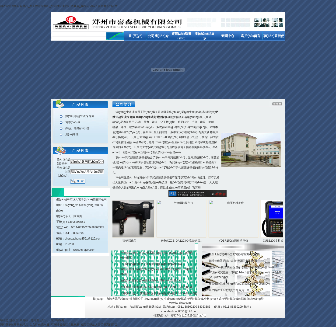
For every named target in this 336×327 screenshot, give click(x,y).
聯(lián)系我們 (273, 36)
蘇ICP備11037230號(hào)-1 (188, 315)
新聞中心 (227, 36)
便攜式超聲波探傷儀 (190, 298)
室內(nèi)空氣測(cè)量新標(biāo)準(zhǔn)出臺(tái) (151, 280)
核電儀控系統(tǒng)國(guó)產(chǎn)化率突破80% (239, 283)
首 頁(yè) (135, 36)
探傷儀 (177, 117)
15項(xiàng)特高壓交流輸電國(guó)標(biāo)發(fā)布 (152, 264)
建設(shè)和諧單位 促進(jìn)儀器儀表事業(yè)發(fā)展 (241, 267)
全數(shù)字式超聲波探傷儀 (221, 298)
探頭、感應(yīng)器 (77, 128)
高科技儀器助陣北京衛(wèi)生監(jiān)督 (233, 260)
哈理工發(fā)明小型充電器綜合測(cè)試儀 (234, 254)
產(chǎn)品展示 (197, 221)
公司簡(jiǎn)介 (158, 36)
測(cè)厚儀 (72, 134)
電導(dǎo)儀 (72, 122)
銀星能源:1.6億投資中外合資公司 (229, 290)
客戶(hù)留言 (250, 36)
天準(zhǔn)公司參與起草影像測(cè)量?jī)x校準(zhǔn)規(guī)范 (158, 293)
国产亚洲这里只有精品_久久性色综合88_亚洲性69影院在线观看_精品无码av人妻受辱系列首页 (58, 6)
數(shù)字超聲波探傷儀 (79, 116)
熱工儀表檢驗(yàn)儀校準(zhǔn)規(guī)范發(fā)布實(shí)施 (156, 287)
